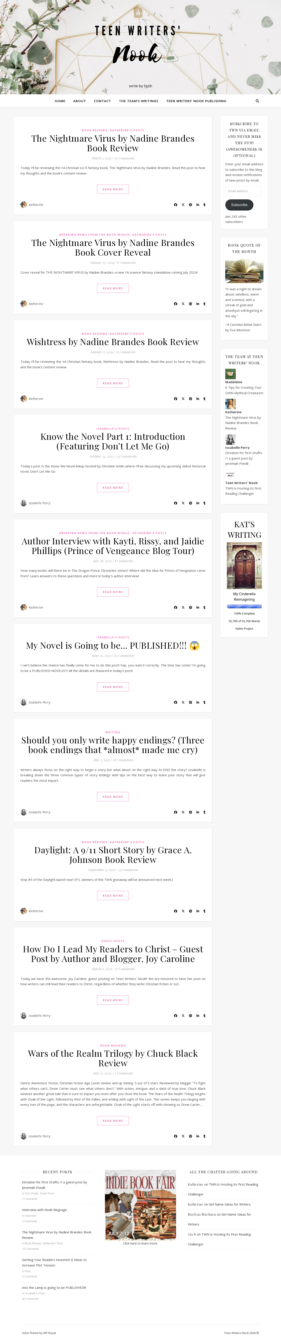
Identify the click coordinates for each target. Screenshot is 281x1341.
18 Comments (123, 760)
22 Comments (127, 456)
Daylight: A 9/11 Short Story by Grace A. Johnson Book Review (113, 854)
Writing (113, 732)
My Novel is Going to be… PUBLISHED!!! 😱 (113, 645)
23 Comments (128, 869)
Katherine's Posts (127, 130)
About (79, 101)
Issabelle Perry (39, 503)
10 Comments (124, 158)
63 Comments (124, 655)
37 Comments (125, 969)
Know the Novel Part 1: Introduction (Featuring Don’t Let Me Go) (113, 441)
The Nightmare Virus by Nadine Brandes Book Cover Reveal (113, 247)
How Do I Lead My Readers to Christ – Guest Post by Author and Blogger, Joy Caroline (113, 953)
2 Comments (123, 1073)
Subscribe (239, 205)
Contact (102, 101)
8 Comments (123, 561)
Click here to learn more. (140, 1243)
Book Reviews (94, 130)
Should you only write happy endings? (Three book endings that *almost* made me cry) (113, 744)
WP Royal (49, 1333)
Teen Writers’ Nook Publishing (196, 101)
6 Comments (126, 262)
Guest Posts (112, 941)
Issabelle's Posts (113, 429)
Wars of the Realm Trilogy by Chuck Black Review (113, 1058)
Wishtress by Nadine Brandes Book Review (113, 341)
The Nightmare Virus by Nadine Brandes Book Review (113, 142)
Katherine (36, 205)
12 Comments (125, 352)
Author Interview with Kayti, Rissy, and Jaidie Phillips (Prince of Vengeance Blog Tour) (113, 545)
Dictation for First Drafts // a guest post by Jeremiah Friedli (243, 458)
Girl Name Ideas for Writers (230, 1204)
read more (113, 189)
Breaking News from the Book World (94, 235)
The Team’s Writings (138, 101)
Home (60, 101)
